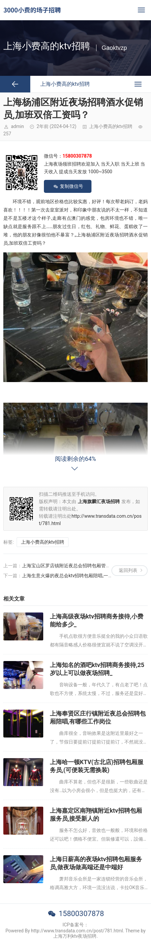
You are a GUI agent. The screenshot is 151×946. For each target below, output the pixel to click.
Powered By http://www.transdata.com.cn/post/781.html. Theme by (75, 930)
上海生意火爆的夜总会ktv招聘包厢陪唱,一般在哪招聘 (76, 575)
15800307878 (81, 913)
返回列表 (128, 570)
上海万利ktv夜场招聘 (74, 936)
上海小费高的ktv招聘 (110, 126)
